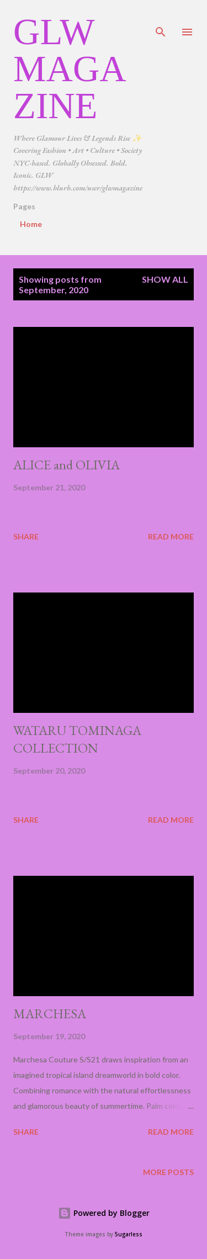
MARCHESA (49, 1013)
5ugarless (128, 1234)
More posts (168, 1172)
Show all (165, 279)
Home (31, 224)
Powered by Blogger (104, 1213)
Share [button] (26, 536)
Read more (171, 536)
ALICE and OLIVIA (66, 464)
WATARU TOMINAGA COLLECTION (77, 739)
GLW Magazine (69, 68)
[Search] (160, 20)
